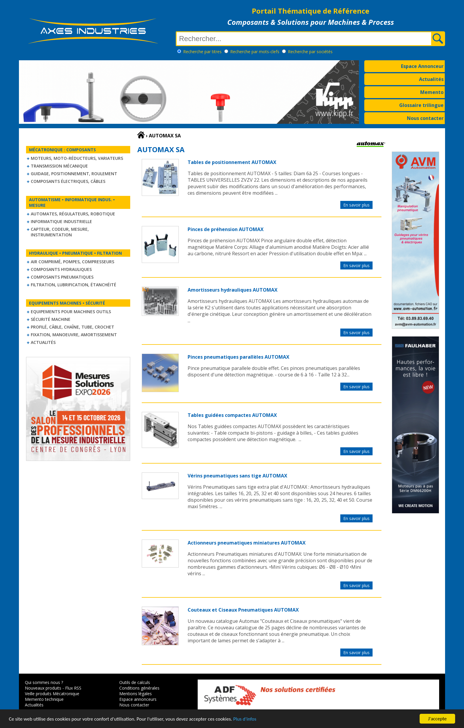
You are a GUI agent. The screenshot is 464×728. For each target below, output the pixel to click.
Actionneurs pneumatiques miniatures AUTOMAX (247, 543)
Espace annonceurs (138, 699)
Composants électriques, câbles (68, 181)
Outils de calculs (134, 682)
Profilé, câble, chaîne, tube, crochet (72, 327)
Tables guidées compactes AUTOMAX (232, 415)
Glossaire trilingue (421, 105)
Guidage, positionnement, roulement (74, 173)
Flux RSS (73, 688)
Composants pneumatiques (62, 277)
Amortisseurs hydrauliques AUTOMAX (233, 290)
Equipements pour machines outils (71, 311)
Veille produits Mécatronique (52, 693)
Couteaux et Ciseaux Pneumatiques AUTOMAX (243, 610)
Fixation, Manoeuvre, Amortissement (74, 334)
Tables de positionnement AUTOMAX (232, 162)
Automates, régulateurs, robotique (73, 214)
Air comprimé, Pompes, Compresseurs (72, 261)
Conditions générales (139, 688)
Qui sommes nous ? (44, 682)
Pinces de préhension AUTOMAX (226, 229)
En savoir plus (356, 205)
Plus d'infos (244, 719)
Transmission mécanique (59, 166)
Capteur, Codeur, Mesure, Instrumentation (60, 232)
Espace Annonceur (422, 66)
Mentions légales (135, 693)
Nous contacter (425, 118)
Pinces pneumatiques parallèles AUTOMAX (238, 357)
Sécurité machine (50, 319)
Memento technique (44, 699)
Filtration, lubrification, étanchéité (73, 284)
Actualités (431, 79)
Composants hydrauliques (61, 269)
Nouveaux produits (43, 688)
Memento (432, 92)
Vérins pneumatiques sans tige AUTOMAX (237, 475)
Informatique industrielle (61, 221)
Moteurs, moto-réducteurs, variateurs (77, 158)
